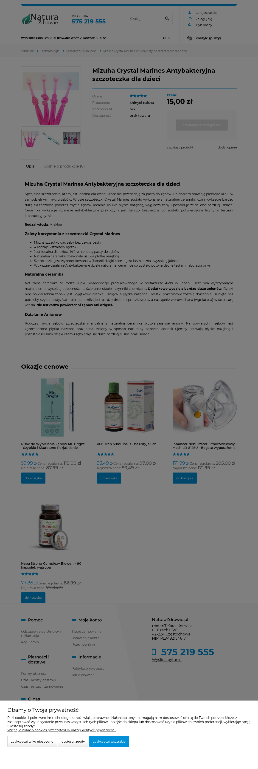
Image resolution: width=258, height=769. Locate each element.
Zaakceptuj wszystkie (109, 741)
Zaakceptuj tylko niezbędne (32, 741)
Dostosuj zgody (73, 741)
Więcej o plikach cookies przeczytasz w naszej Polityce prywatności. (61, 730)
